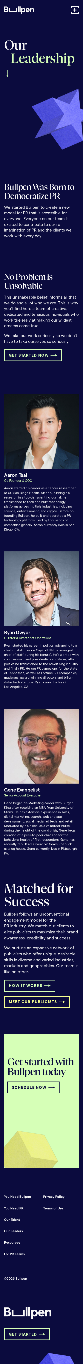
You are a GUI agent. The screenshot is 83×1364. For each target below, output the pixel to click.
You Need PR (13, 1208)
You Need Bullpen (17, 1196)
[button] (75, 10)
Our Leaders (13, 1231)
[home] (19, 10)
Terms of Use (53, 1208)
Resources (12, 1242)
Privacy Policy (54, 1196)
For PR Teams (14, 1254)
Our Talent (12, 1219)
